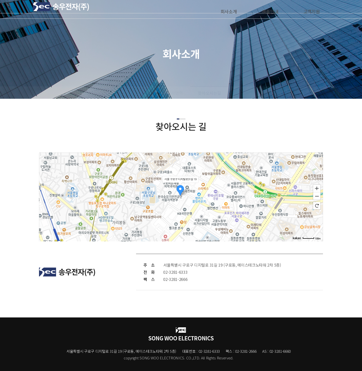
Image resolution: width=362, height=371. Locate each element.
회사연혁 (175, 93)
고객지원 (308, 9)
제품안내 (267, 9)
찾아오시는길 (209, 93)
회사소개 (225, 9)
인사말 (147, 93)
